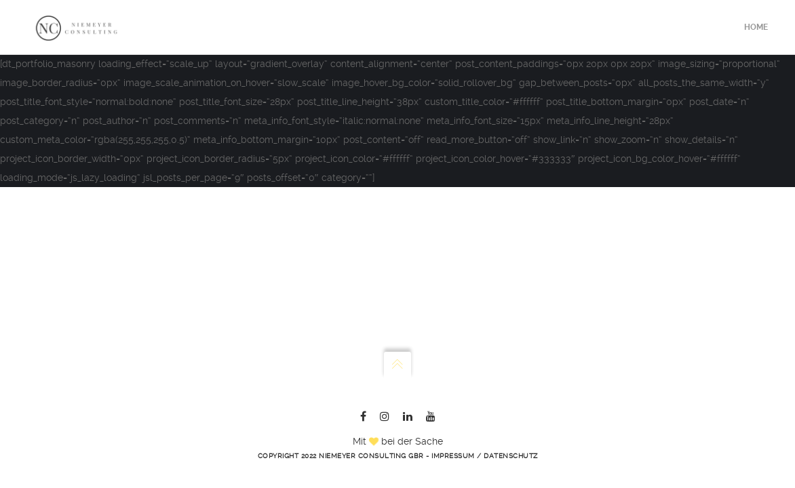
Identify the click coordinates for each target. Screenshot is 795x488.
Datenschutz (511, 456)
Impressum (453, 456)
